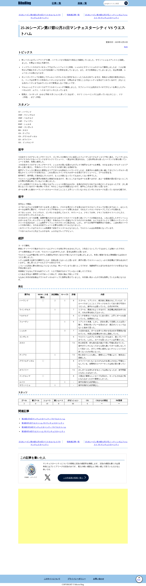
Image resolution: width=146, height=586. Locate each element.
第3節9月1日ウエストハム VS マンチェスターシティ (43, 423)
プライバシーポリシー (77, 579)
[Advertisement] (73, 516)
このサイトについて (52, 579)
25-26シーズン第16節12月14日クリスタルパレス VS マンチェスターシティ (39, 16)
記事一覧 (56, 3)
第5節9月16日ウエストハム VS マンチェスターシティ (43, 431)
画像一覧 (82, 3)
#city (126, 47)
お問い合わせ (98, 579)
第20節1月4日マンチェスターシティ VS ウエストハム (43, 419)
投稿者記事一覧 (73, 15)
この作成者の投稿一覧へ (73, 478)
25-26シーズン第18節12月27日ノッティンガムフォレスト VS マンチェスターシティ (106, 16)
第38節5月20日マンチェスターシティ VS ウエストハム (44, 427)
